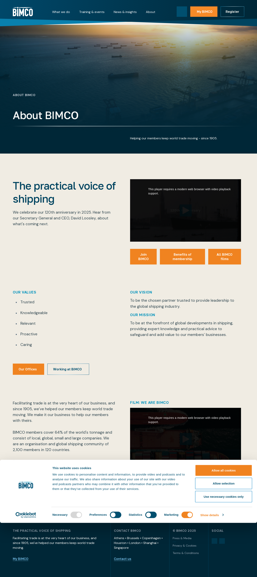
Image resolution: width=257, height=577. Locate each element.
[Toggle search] (182, 11)
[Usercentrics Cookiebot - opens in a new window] (25, 569)
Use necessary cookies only (224, 550)
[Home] (23, 11)
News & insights (125, 12)
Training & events (92, 12)
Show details (209, 569)
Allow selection (223, 537)
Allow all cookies (224, 524)
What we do (61, 12)
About (150, 12)
